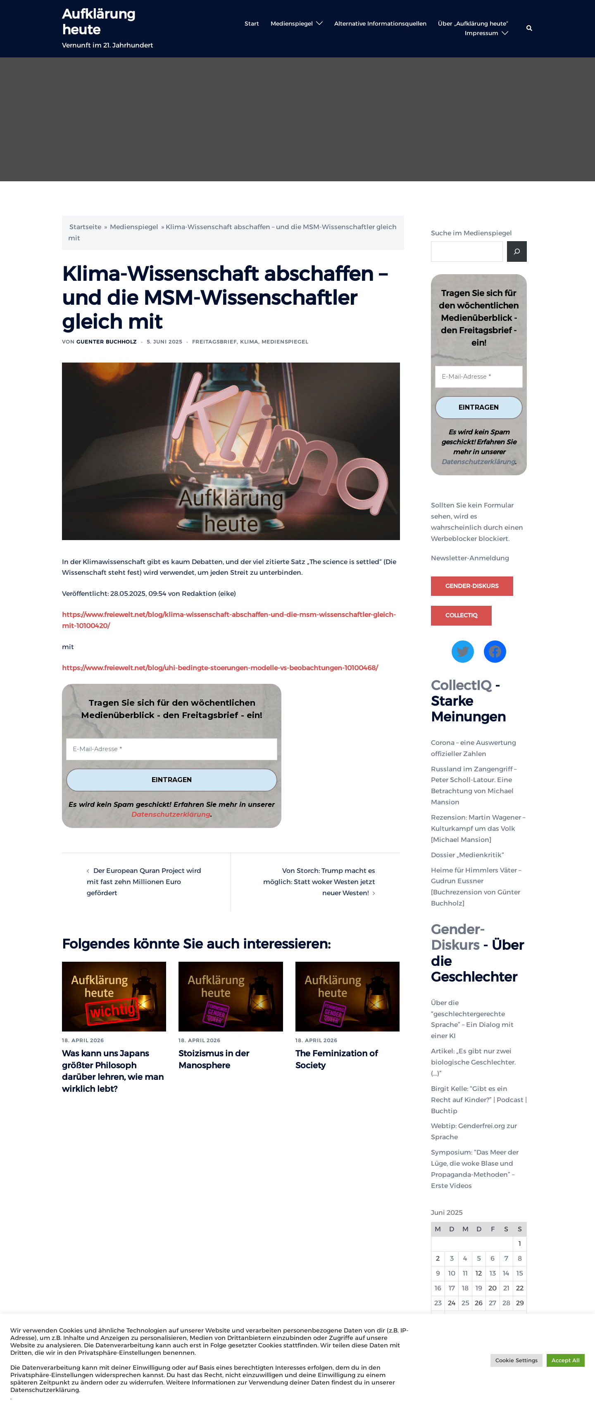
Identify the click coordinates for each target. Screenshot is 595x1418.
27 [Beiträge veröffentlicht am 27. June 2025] (492, 1303)
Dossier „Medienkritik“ (467, 854)
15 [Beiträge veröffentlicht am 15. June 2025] (519, 1273)
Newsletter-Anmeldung (470, 558)
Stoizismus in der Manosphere (220, 1059)
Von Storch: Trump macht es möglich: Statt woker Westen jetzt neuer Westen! (319, 882)
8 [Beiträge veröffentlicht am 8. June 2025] (520, 1258)
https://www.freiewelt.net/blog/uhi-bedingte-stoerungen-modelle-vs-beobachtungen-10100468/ (220, 668)
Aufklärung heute (98, 22)
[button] (529, 28)
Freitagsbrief (214, 342)
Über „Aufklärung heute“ (473, 23)
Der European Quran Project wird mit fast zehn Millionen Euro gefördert (144, 882)
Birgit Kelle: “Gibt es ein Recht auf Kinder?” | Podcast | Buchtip (479, 1100)
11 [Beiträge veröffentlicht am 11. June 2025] (465, 1273)
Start (252, 23)
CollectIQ (461, 615)
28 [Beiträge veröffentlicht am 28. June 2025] (506, 1303)
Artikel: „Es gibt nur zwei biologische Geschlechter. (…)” (473, 1062)
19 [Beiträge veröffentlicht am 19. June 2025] (479, 1288)
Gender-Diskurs (472, 585)
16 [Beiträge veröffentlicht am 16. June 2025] (438, 1288)
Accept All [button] (566, 1360)
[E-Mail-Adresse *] (171, 749)
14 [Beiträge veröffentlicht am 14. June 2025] (506, 1273)
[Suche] (517, 251)
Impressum (481, 33)
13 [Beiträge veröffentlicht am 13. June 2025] (493, 1273)
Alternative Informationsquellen (380, 23)
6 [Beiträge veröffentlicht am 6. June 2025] (492, 1258)
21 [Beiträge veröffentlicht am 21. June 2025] (506, 1288)
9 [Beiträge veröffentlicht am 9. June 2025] (438, 1273)
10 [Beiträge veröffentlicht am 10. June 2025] (451, 1273)
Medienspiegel (292, 23)
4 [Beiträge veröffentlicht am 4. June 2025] (465, 1258)
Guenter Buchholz (106, 342)
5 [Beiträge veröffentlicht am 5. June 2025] (479, 1258)
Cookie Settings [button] (516, 1360)
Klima (249, 342)
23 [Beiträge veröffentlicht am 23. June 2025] (438, 1303)
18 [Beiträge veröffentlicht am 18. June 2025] (465, 1288)
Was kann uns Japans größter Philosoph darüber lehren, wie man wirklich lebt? (107, 1076)
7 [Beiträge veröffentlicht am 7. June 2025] (506, 1258)
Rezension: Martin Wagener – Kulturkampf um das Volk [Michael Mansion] (478, 828)
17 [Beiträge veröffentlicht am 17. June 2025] (452, 1288)
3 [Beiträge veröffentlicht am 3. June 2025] (452, 1258)
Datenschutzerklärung (170, 814)
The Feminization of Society (344, 1059)
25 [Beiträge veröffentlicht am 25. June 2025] (465, 1303)
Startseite (85, 227)
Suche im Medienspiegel (471, 233)
